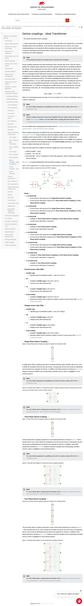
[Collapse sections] (79, 27)
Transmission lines (13, 203)
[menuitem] (18, 14)
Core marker (13, 137)
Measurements (12, 127)
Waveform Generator (11, 221)
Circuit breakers (12, 105)
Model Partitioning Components (66, 26)
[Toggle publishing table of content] (1, 33)
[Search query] (42, 20)
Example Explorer (10, 71)
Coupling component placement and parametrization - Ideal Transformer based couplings (53, 122)
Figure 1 (26, 162)
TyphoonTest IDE (10, 229)
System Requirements (11, 44)
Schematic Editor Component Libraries (34, 26)
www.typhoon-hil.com (47, 603)
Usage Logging (9, 242)
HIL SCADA (8, 218)
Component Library (51, 26)
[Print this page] (82, 27)
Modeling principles (12, 96)
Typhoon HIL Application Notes (18, 14)
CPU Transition (13, 154)
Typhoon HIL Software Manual (42, 14)
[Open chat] (79, 601)
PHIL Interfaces (12, 181)
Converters (11, 113)
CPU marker (13, 151)
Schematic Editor (10, 79)
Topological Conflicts (28, 135)
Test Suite (11, 197)
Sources (10, 191)
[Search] (67, 20)
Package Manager (10, 239)
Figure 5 (74, 439)
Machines (10, 124)
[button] (3, 36)
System (10, 194)
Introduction (8, 41)
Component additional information (11, 211)
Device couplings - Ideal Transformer (11, 28)
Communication (12, 107)
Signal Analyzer (9, 232)
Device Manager (10, 61)
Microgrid (10, 129)
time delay (79, 369)
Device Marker (13, 157)
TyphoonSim (9, 68)
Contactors (11, 110)
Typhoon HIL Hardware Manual (65, 14)
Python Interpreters (11, 245)
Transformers (12, 200)
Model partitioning (11, 99)
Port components (13, 184)
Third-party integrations (12, 215)
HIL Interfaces (12, 121)
